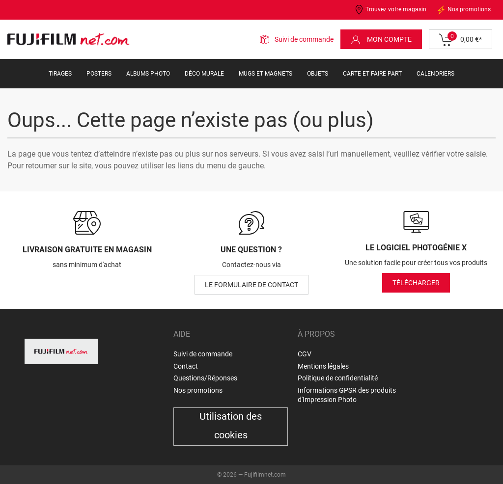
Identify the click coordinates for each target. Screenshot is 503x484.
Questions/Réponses (205, 378)
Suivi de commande (304, 39)
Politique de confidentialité (338, 378)
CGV (304, 354)
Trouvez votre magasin (390, 10)
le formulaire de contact (251, 285)
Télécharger (416, 283)
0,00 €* (460, 39)
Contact (185, 366)
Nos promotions (463, 10)
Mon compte (381, 40)
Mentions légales (323, 366)
